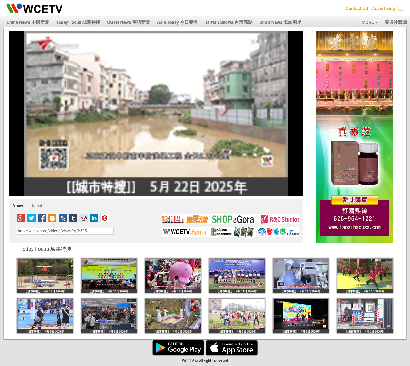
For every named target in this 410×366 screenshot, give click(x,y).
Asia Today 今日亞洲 (177, 22)
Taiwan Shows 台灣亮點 (228, 22)
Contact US (357, 8)
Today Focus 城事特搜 (78, 22)
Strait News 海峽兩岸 (280, 22)
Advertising (383, 8)
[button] (400, 9)
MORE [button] (370, 22)
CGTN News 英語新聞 (128, 22)
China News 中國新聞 (28, 22)
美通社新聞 (396, 22)
